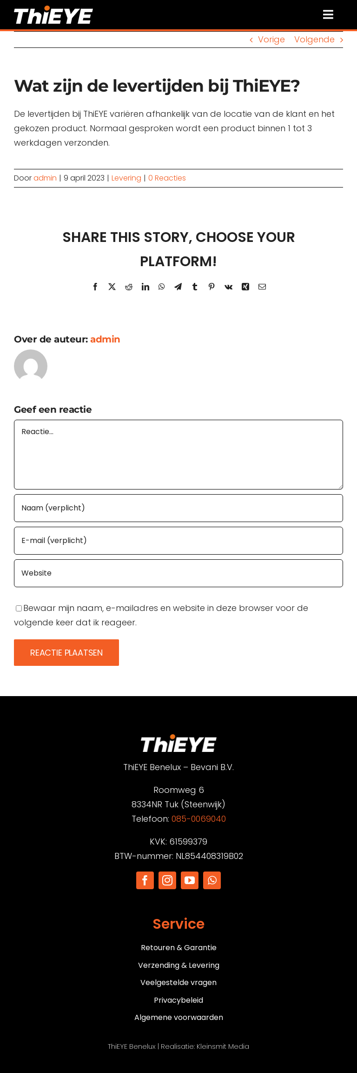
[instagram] (167, 880)
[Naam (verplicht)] (178, 508)
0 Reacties (167, 178)
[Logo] (53, 9)
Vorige (271, 39)
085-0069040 (199, 819)
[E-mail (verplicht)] (178, 541)
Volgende (314, 39)
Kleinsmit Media (223, 1046)
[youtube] (189, 880)
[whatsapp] (212, 880)
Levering (126, 178)
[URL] (178, 573)
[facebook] (145, 880)
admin (45, 178)
